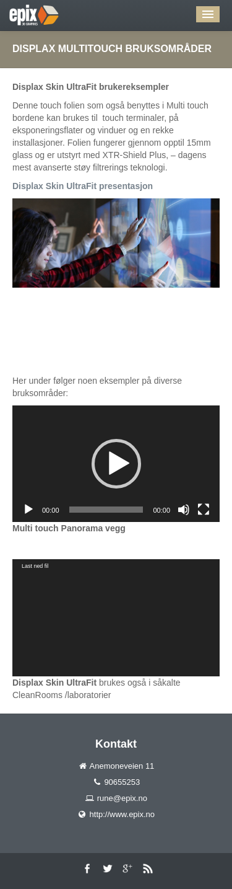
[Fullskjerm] (203, 509)
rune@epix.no (122, 798)
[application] (116, 463)
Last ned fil (35, 566)
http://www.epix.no (122, 814)
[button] (116, 464)
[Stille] (184, 509)
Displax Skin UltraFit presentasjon (82, 186)
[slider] (106, 509)
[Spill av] (28, 509)
